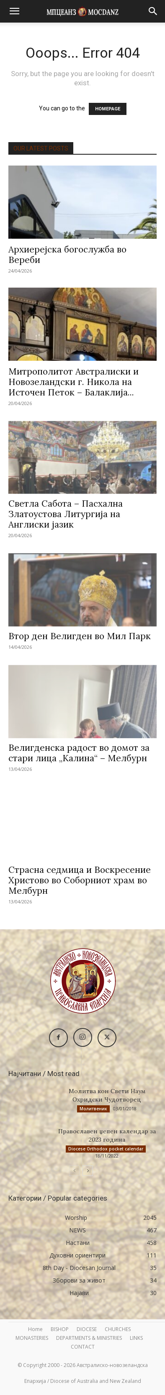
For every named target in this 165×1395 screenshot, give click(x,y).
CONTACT (83, 1346)
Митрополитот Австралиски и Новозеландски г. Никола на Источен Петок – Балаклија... (73, 382)
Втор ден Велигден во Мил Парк (79, 636)
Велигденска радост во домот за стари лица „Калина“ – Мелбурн (79, 753)
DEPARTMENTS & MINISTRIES (89, 1337)
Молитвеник (93, 1109)
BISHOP (60, 1329)
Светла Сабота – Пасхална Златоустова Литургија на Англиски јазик (65, 514)
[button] (14, 11)
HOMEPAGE (107, 109)
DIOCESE (87, 1329)
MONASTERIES (31, 1337)
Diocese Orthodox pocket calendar (105, 1149)
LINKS (136, 1337)
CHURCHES (118, 1329)
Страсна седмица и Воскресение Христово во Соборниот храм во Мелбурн (79, 880)
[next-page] (87, 1170)
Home (35, 1329)
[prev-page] (74, 1170)
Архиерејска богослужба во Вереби (67, 254)
